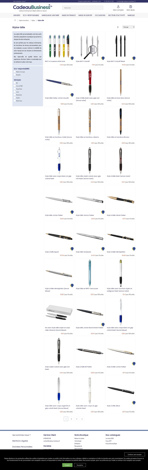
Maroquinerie (78, 446)
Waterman (19, 101)
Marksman (19, 95)
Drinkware (77, 443)
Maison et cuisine (79, 438)
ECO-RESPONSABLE (31, 15)
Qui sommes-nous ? (19, 1)
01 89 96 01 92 (109, 1)
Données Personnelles (22, 446)
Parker (18, 98)
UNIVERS (16, 15)
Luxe (17, 92)
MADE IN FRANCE (69, 15)
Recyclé (18, 75)
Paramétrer (80, 465)
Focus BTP (108, 441)
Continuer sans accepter (135, 454)
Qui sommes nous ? (21, 435)
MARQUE (131, 15)
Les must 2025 (110, 438)
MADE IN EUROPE (85, 15)
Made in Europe (20, 72)
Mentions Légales (20, 441)
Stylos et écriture (24, 20)
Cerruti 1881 (19, 86)
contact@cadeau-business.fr (126, 1)
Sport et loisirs (79, 449)
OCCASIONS (100, 15)
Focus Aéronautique (111, 443)
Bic (17, 83)
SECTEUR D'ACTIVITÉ (116, 15)
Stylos (33, 20)
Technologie (78, 441)
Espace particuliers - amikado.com (89, 1)
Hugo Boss (19, 89)
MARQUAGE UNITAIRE (50, 15)
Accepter (67, 465)
